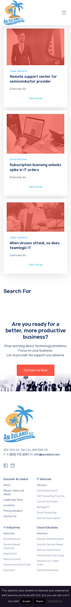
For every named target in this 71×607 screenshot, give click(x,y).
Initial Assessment (47, 490)
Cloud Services (18, 159)
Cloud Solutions (47, 527)
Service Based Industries (12, 546)
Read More (55, 601)
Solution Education (47, 570)
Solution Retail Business (50, 539)
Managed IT (43, 507)
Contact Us (10, 516)
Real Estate (10, 553)
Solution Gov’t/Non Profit (48, 563)
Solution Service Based (50, 544)
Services (42, 485)
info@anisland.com (47, 454)
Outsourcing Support (49, 518)
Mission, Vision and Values (14, 492)
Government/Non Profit (17, 564)
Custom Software (47, 501)
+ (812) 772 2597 (18, 454)
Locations (9, 505)
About (7, 485)
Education (9, 570)
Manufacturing (12, 559)
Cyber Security (18, 71)
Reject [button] (39, 601)
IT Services (44, 479)
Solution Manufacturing (50, 555)
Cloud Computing (46, 512)
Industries (9, 533)
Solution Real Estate (48, 550)
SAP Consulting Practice (51, 496)
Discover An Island (16, 479)
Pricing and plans (13, 510)
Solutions (42, 533)
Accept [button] (26, 601)
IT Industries (12, 527)
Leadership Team (13, 499)
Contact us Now (35, 370)
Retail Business (12, 539)
